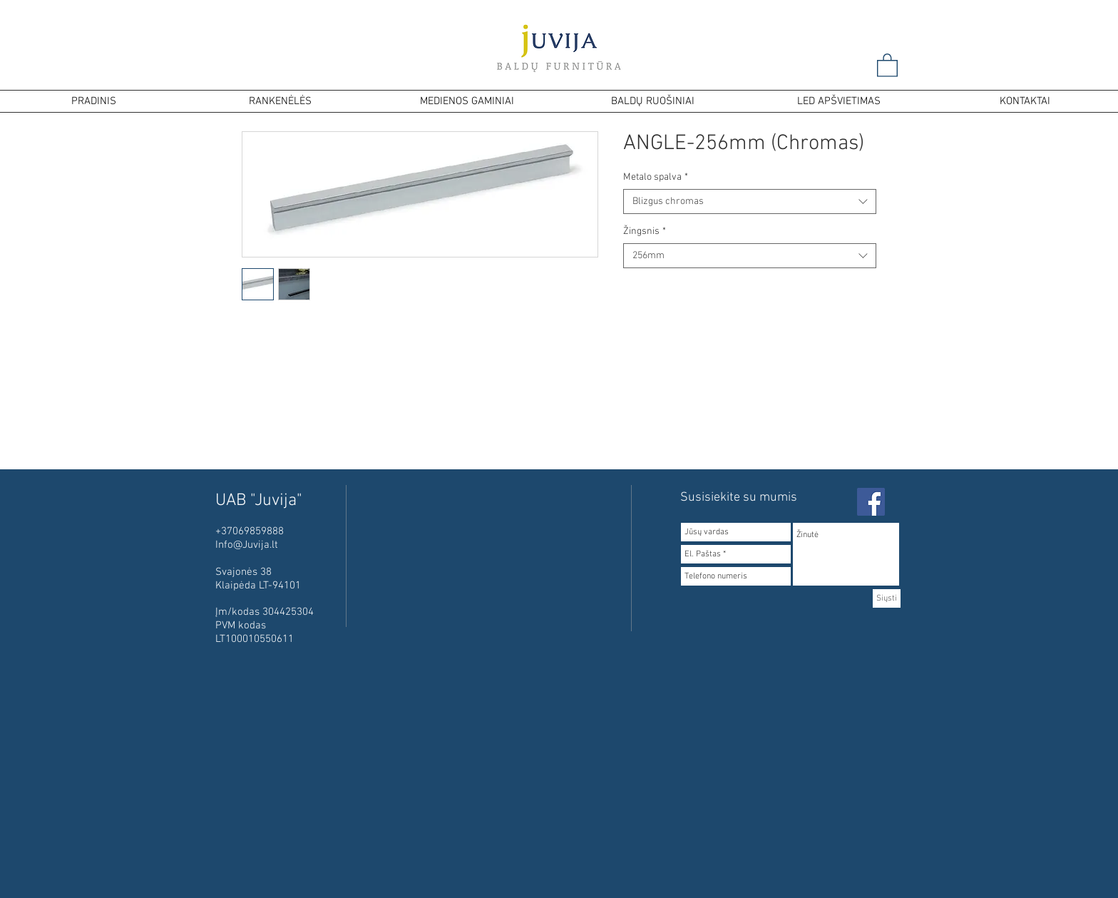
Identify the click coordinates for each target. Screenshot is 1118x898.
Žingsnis (644, 231)
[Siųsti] (887, 598)
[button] (887, 64)
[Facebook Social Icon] (871, 502)
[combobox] (749, 201)
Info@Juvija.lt (246, 545)
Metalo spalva (655, 177)
